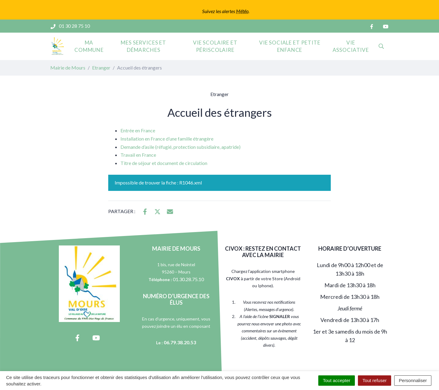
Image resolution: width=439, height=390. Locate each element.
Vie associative (351, 46)
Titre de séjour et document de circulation (163, 163)
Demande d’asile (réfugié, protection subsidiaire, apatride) (180, 147)
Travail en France (138, 155)
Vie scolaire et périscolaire (215, 46)
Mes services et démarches (143, 46)
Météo (242, 11)
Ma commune (89, 46)
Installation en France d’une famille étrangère (166, 138)
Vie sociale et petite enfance (289, 46)
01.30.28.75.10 (188, 279)
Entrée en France (137, 130)
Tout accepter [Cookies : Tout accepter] (336, 380)
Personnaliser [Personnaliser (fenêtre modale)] (413, 380)
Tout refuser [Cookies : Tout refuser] (374, 380)
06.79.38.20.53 (180, 342)
